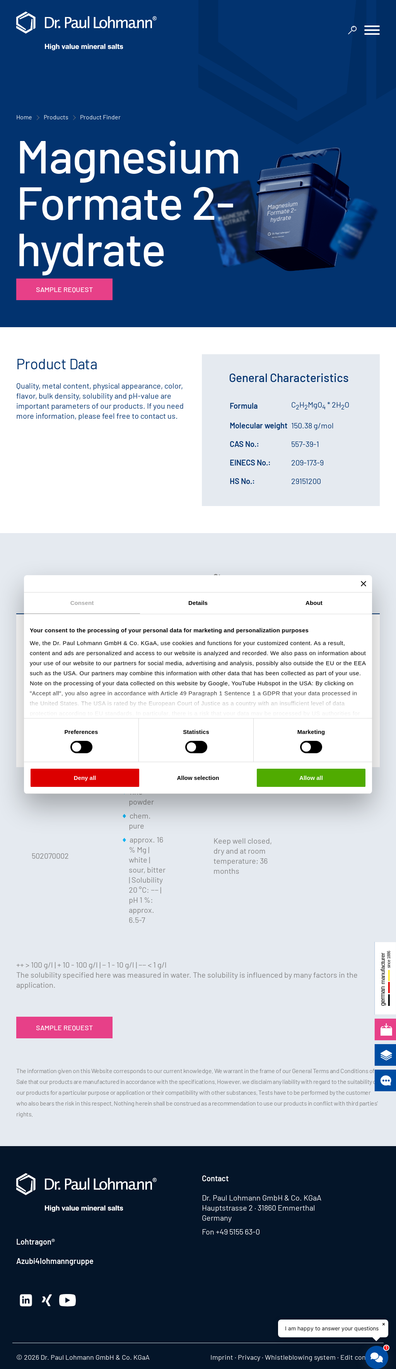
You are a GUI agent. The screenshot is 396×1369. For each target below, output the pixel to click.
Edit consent (360, 1357)
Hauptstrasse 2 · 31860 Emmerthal (258, 1207)
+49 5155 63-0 (238, 1231)
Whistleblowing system (300, 1357)
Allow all (311, 778)
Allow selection (198, 778)
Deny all (85, 778)
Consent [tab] (82, 603)
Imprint (221, 1357)
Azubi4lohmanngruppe (55, 1260)
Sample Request (64, 289)
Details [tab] (198, 603)
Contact (215, 1178)
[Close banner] (363, 583)
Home (24, 117)
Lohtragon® (35, 1241)
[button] (372, 31)
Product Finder (100, 117)
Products (56, 117)
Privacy (249, 1357)
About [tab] (314, 603)
